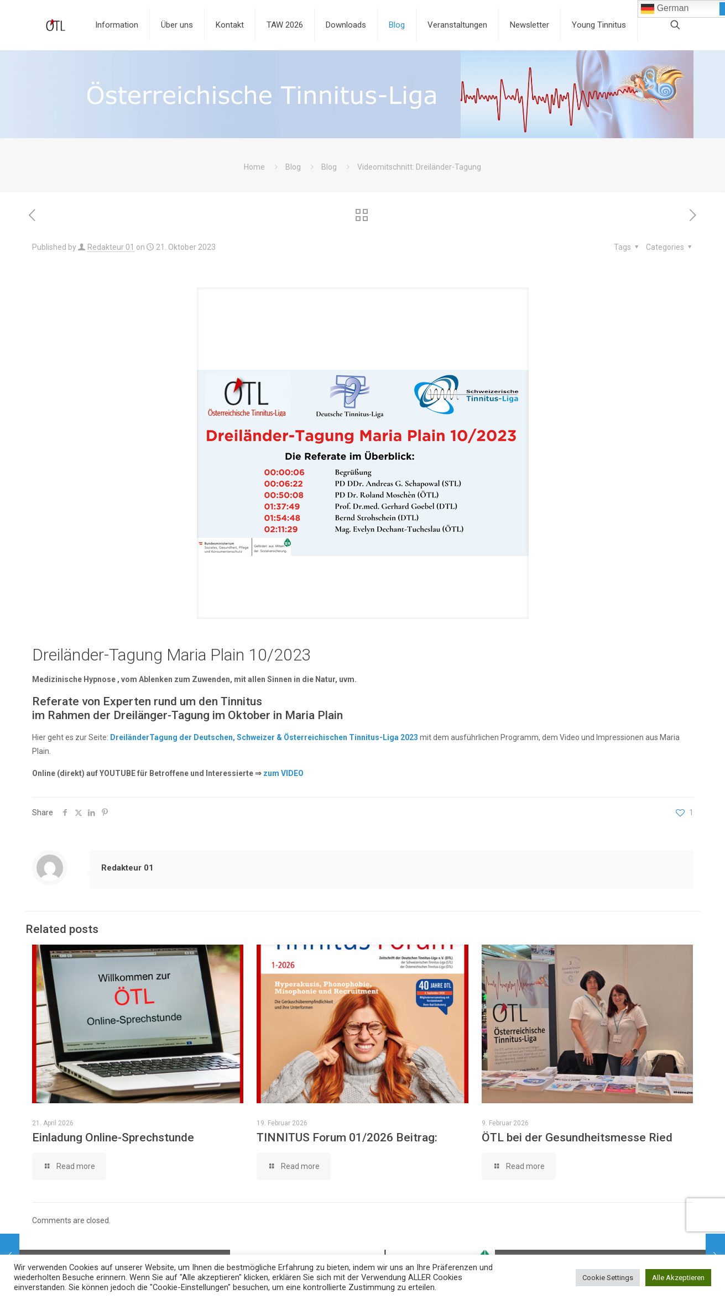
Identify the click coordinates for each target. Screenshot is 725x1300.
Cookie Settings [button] (607, 1277)
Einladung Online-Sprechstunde (113, 1137)
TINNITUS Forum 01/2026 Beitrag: (347, 1137)
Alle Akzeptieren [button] (678, 1277)
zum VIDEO (283, 773)
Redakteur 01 (110, 247)
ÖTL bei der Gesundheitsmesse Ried (577, 1137)
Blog (293, 166)
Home (254, 166)
